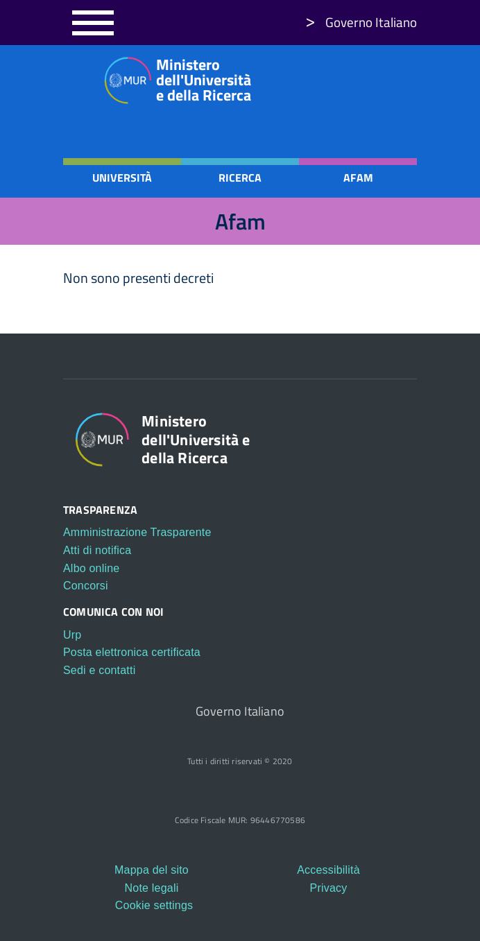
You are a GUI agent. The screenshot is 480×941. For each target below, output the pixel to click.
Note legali (152, 888)
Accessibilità (328, 870)
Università (122, 177)
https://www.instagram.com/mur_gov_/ (327, 77)
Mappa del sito (151, 870)
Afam (358, 177)
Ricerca (240, 177)
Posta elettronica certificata (131, 652)
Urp (72, 635)
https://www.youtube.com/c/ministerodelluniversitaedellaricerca (380, 77)
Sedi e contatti (99, 670)
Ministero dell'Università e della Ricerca (172, 80)
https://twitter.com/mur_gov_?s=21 (353, 77)
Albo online (91, 568)
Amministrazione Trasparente (137, 532)
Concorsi (85, 586)
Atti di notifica (97, 550)
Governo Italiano (371, 22)
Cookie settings (154, 905)
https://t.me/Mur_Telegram (406, 77)
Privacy (329, 888)
